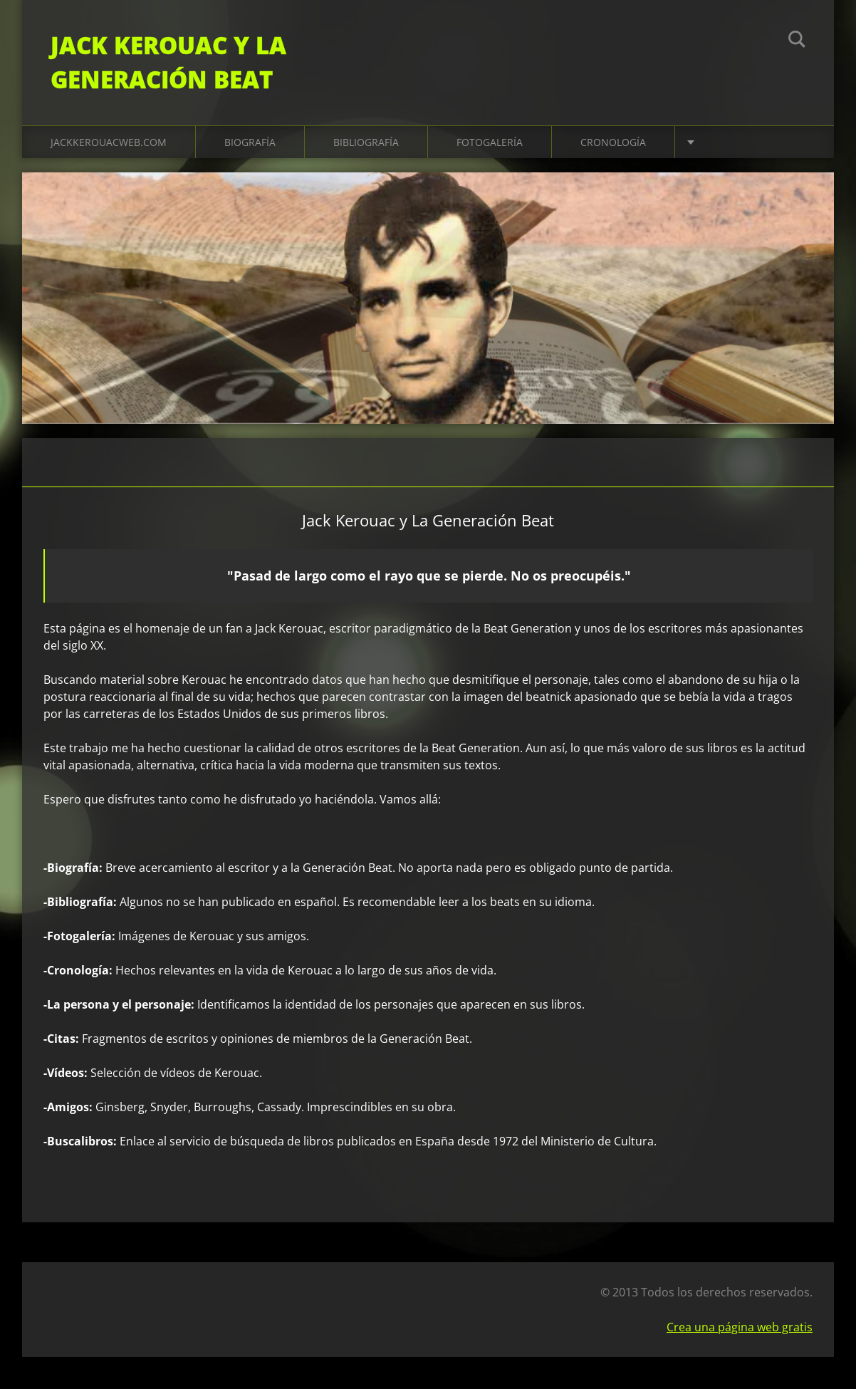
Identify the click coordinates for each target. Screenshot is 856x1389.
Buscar (796, 41)
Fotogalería (489, 142)
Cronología (613, 142)
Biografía (250, 142)
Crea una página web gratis (740, 1327)
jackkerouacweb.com (109, 142)
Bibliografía (366, 142)
